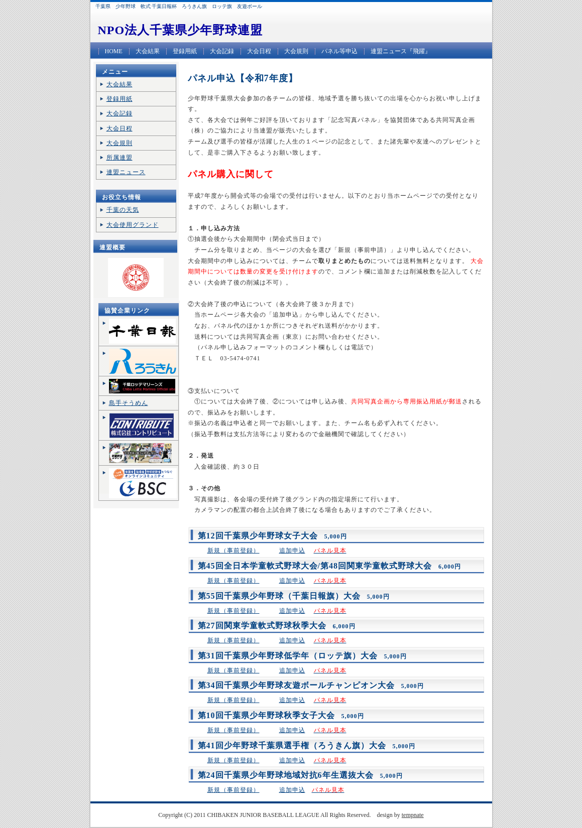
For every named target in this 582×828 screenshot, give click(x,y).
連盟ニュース (126, 172)
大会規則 (296, 51)
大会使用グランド (132, 224)
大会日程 (259, 51)
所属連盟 (119, 157)
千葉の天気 (122, 209)
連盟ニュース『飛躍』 (401, 51)
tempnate (413, 814)
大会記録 (222, 51)
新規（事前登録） (233, 550)
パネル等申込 (339, 51)
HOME (114, 51)
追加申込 (292, 550)
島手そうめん (128, 402)
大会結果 (148, 51)
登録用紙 (185, 51)
